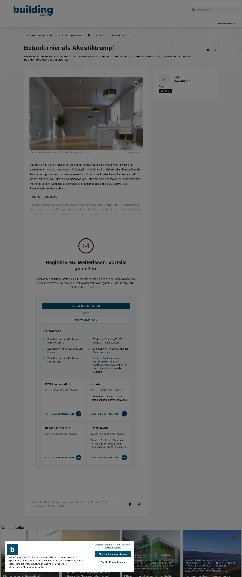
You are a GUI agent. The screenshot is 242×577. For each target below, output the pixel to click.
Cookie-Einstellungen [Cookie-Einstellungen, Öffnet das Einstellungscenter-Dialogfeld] (113, 562)
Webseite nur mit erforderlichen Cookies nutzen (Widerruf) (113, 546)
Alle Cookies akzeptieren (113, 554)
